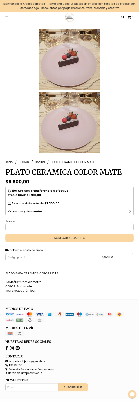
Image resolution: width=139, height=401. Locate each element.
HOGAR (24, 162)
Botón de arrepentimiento (23, 373)
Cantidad (10, 221)
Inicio (9, 162)
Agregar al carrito (69, 238)
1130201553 (13, 365)
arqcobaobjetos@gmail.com (26, 361)
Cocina (40, 162)
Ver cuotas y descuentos (25, 211)
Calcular (107, 257)
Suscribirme (73, 387)
